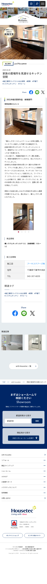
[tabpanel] (23, 216)
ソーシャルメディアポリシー (12, 575)
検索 (37, 447)
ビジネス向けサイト (34, 562)
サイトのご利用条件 (18, 573)
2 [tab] (21, 231)
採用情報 (5, 519)
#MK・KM (28, 369)
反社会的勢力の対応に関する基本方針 (32, 575)
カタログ (5, 503)
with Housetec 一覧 (23, 393)
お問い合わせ (6, 525)
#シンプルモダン (31, 366)
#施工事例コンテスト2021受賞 (14, 81)
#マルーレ (21, 84)
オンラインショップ (12, 562)
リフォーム (5, 487)
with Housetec (6, 481)
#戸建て (35, 81)
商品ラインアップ (8, 492)
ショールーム (6, 498)
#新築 (28, 81)
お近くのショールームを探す (23, 465)
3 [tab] (25, 231)
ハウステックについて (9, 514)
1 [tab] (18, 231)
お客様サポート (7, 508)
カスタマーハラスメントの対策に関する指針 (24, 577)
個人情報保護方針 (29, 573)
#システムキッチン (9, 84)
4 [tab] (28, 231)
